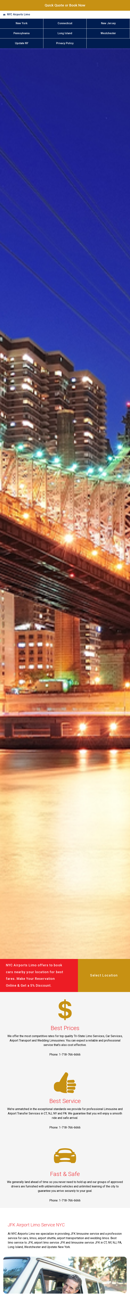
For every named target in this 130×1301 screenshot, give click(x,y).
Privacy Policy (64, 43)
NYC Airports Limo (18, 14)
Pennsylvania (21, 33)
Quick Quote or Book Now (65, 5)
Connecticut (65, 23)
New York (22, 23)
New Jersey (108, 23)
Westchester (108, 33)
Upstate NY (21, 43)
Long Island (65, 33)
